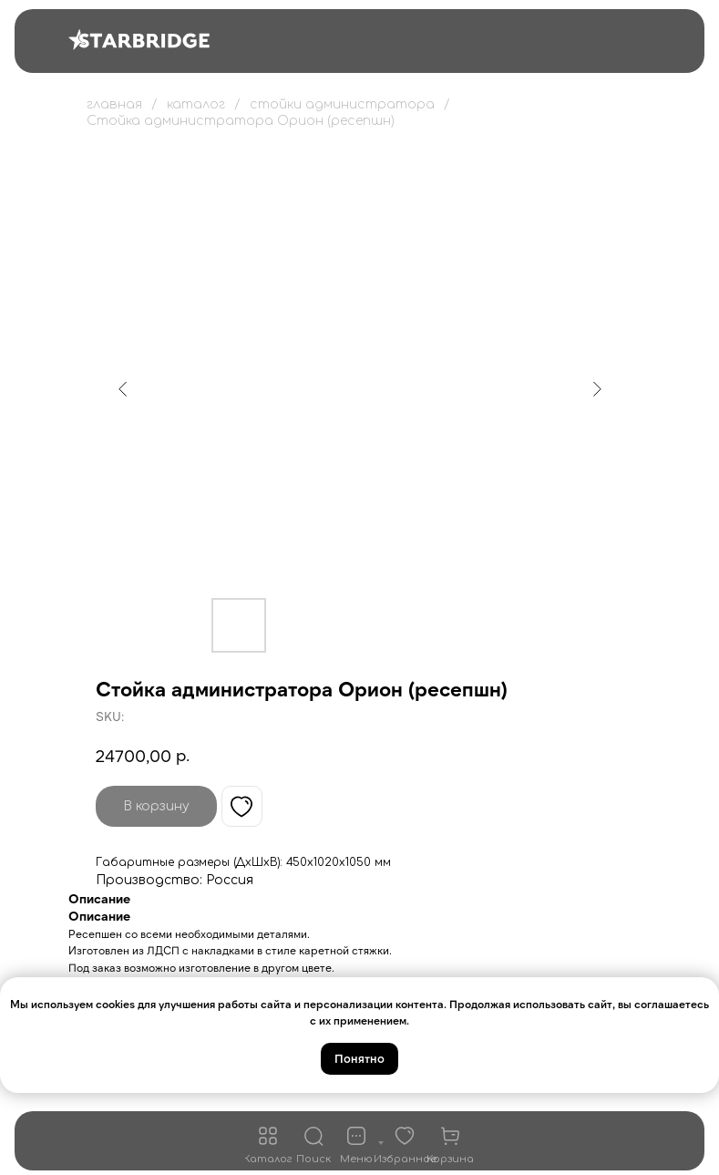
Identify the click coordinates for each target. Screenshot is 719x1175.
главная (114, 104)
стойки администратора (342, 104)
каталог (196, 104)
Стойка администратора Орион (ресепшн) (241, 121)
